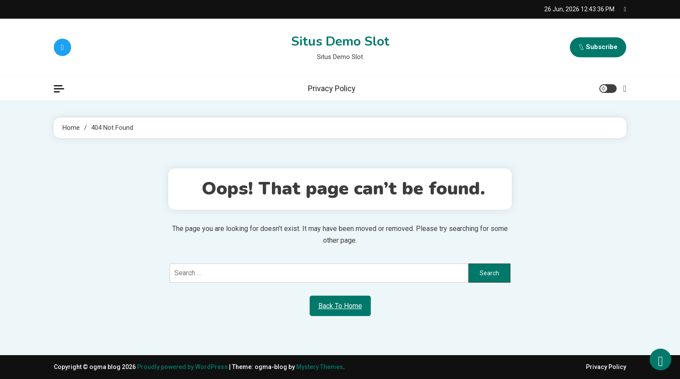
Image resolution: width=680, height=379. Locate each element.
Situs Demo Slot (340, 41)
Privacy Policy (332, 88)
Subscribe (598, 47)
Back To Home (340, 306)
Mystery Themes (319, 366)
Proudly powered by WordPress (183, 366)
